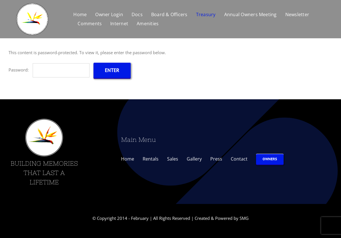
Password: (49, 70)
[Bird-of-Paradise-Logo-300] (32, 3)
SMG (244, 218)
